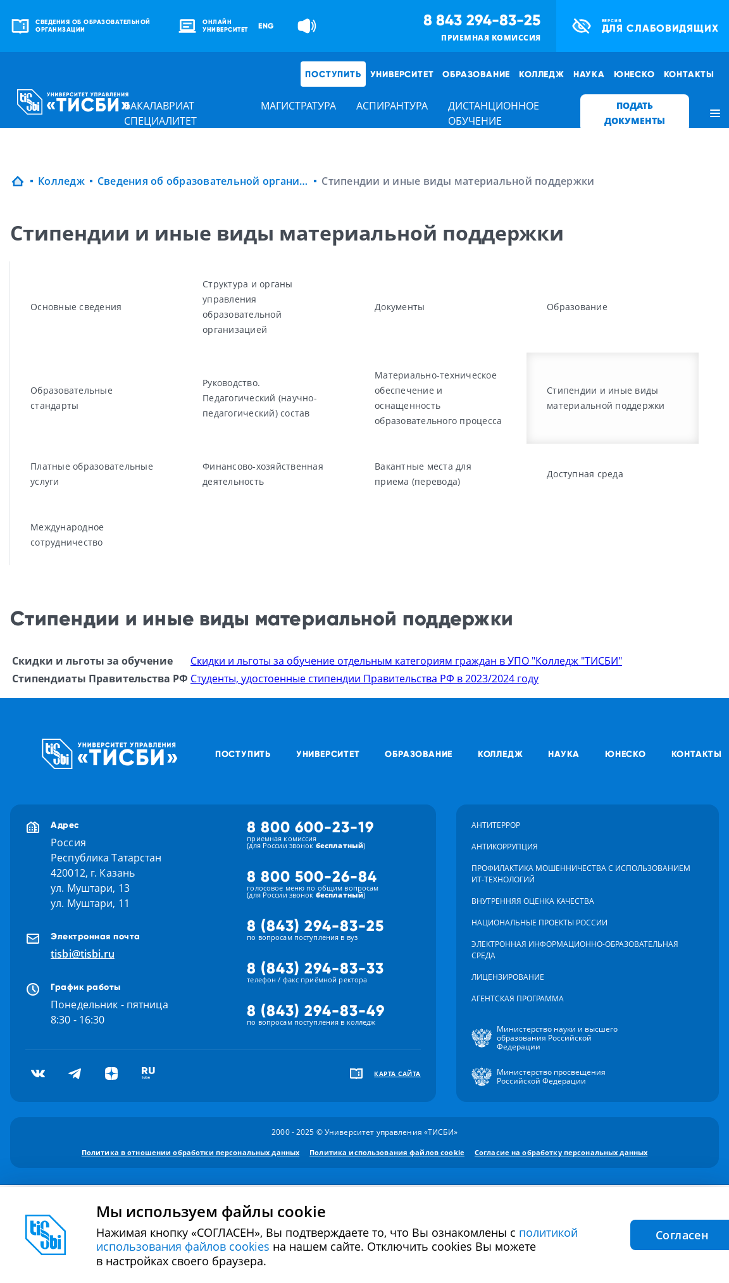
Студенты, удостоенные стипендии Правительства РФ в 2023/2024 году (364, 678)
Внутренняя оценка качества (532, 901)
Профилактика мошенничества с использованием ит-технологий (580, 874)
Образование (476, 74)
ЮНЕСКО (634, 74)
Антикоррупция (504, 846)
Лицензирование (507, 977)
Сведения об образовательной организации (203, 181)
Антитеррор (495, 825)
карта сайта (397, 1073)
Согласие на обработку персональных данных (561, 1152)
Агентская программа (517, 998)
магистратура (298, 106)
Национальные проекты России (539, 922)
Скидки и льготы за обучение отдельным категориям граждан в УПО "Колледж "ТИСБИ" (406, 661)
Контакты (689, 74)
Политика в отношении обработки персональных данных (191, 1152)
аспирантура (392, 106)
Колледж (541, 74)
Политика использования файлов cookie (386, 1152)
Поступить (333, 74)
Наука (589, 74)
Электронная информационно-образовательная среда (574, 950)
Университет (402, 74)
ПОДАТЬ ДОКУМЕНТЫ (634, 113)
